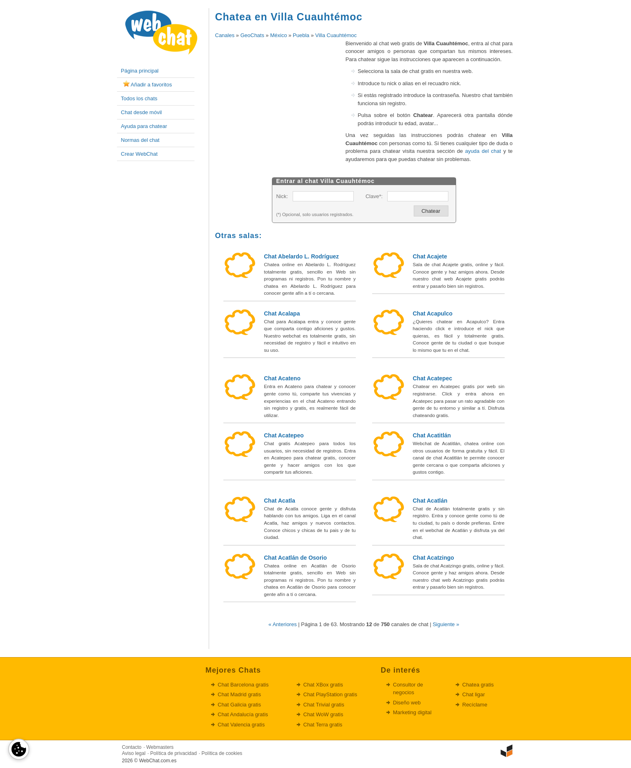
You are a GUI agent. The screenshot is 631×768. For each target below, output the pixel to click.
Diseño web (407, 703)
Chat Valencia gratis (241, 725)
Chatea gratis (478, 685)
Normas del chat (140, 140)
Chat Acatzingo (433, 557)
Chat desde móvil (141, 112)
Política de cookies (221, 753)
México (278, 35)
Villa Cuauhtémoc (336, 35)
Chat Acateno (282, 378)
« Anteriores (283, 624)
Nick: (282, 196)
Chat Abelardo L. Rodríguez (301, 256)
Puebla (301, 35)
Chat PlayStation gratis (330, 694)
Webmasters (160, 747)
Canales (225, 35)
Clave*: (374, 196)
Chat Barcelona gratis (243, 685)
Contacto (131, 747)
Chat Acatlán (430, 500)
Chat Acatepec (432, 378)
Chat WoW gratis (323, 714)
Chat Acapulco (433, 313)
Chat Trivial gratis (323, 705)
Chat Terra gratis (322, 725)
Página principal (140, 71)
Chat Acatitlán (432, 435)
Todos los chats (139, 98)
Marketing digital (412, 712)
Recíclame (474, 705)
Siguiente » (445, 624)
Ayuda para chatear (144, 126)
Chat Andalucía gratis (243, 714)
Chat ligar (473, 694)
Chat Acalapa (282, 313)
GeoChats (252, 35)
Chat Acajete (430, 256)
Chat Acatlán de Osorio (295, 557)
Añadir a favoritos (151, 85)
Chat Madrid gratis (239, 694)
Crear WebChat (139, 154)
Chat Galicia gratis (239, 705)
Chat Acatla (280, 500)
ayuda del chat (483, 151)
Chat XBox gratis (323, 685)
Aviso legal (134, 753)
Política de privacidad (173, 753)
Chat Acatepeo (284, 435)
